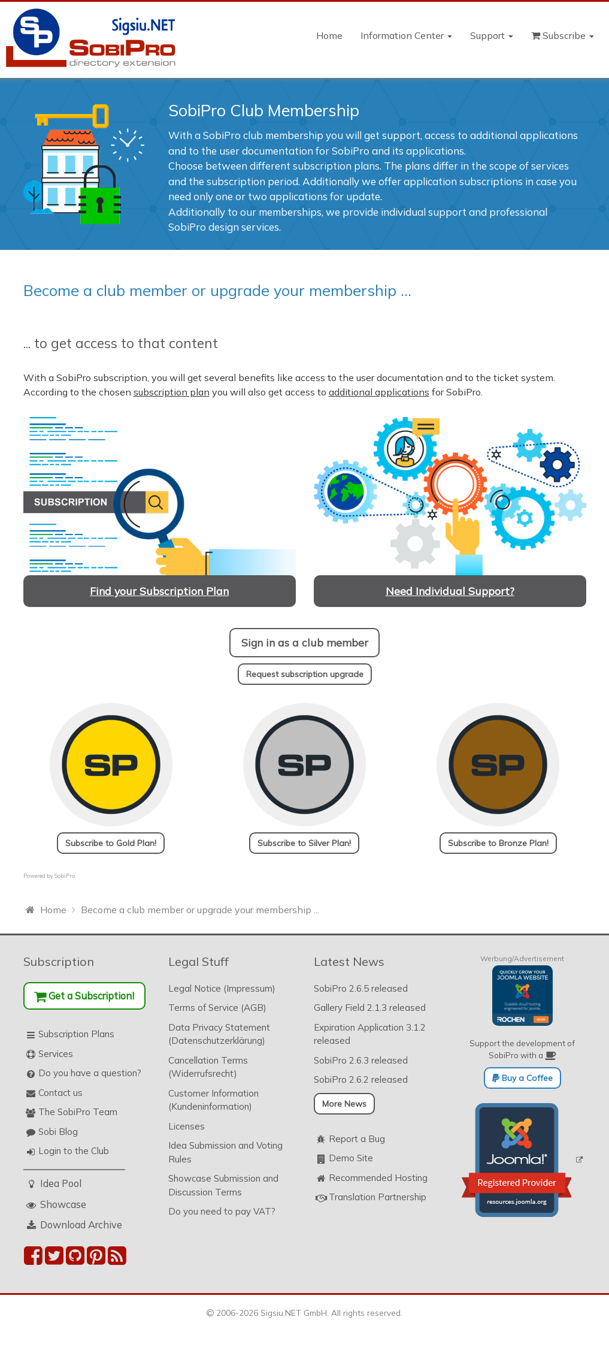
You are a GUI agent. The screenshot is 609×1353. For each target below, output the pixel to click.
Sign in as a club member (304, 642)
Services (55, 1053)
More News (344, 1103)
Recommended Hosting (378, 1177)
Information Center (406, 35)
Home (329, 35)
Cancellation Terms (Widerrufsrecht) (208, 1067)
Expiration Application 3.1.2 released (370, 1034)
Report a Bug (357, 1138)
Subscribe (562, 35)
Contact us (60, 1092)
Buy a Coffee (522, 1078)
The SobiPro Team (77, 1112)
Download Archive (81, 1224)
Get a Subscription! (84, 995)
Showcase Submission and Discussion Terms (223, 1185)
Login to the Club (73, 1150)
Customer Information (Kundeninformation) (213, 1100)
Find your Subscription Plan (159, 590)
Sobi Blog (58, 1131)
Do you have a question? (89, 1073)
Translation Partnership (377, 1197)
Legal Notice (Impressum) (221, 988)
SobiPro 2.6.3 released (361, 1060)
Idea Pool (60, 1183)
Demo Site (351, 1158)
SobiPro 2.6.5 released (361, 988)
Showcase (63, 1204)
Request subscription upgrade (304, 674)
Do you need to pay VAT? (221, 1211)
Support (491, 35)
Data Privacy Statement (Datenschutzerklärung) (219, 1034)
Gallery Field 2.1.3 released (370, 1007)
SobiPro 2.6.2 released (361, 1079)
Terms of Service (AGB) (217, 1007)
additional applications (379, 392)
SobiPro (64, 875)
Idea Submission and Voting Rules (225, 1152)
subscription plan (172, 392)
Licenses (186, 1126)
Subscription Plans (76, 1034)
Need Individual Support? (450, 590)
